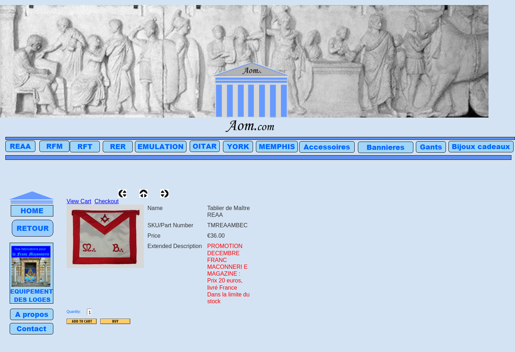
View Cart (79, 201)
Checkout (106, 201)
